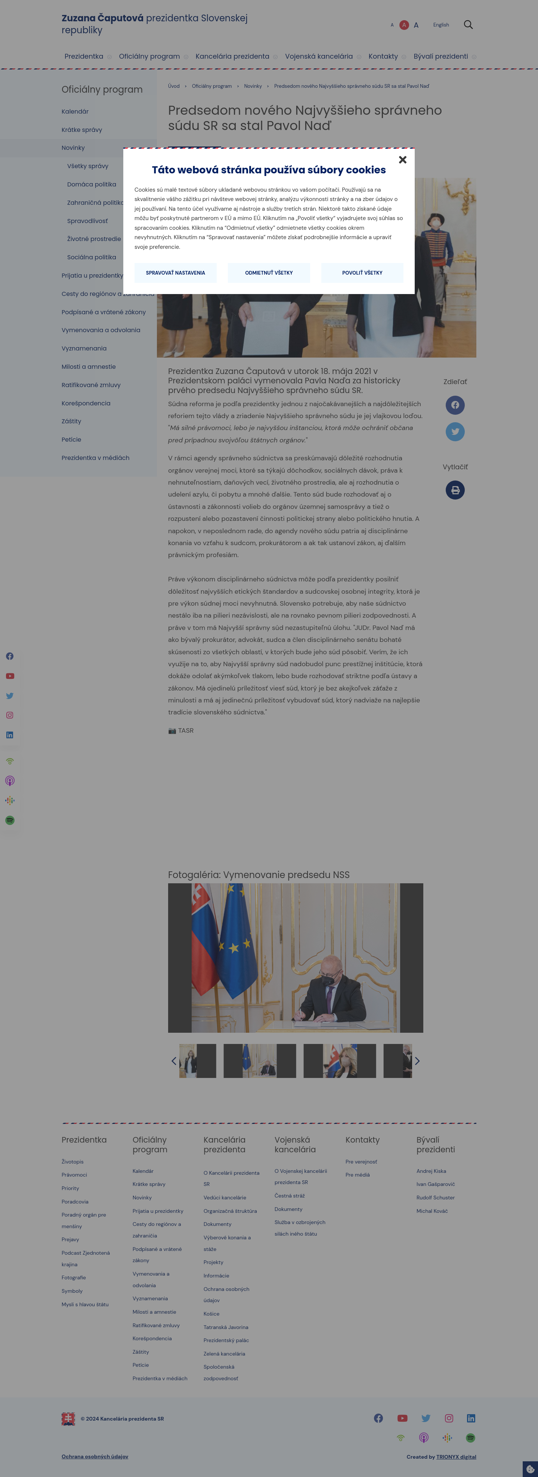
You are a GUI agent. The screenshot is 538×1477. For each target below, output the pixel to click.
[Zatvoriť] (402, 159)
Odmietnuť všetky (269, 273)
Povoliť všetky (362, 273)
